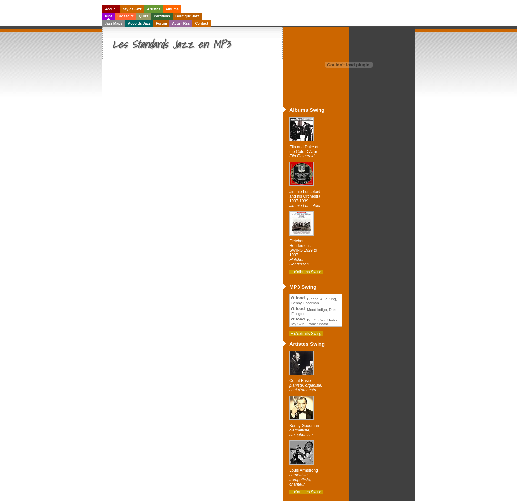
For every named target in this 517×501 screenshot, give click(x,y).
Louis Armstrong (303, 477)
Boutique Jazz (187, 16)
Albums (172, 9)
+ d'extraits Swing (306, 333)
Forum (161, 23)
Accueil (111, 9)
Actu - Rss (181, 23)
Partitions (162, 16)
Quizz (143, 16)
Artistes (153, 9)
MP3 (108, 16)
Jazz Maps (113, 23)
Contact (201, 23)
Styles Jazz (132, 9)
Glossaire (125, 16)
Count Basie (305, 385)
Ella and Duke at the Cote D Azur (303, 151)
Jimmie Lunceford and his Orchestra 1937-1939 (304, 198)
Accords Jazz (139, 23)
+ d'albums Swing (306, 272)
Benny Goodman (304, 430)
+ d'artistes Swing (306, 492)
